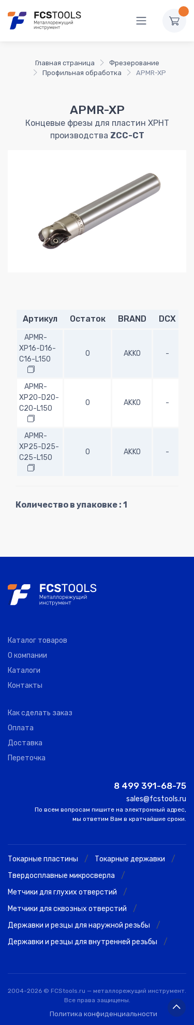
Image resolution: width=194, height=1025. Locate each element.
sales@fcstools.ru (156, 799)
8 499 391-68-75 (150, 786)
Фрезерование (134, 63)
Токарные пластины (43, 859)
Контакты (25, 685)
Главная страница (65, 63)
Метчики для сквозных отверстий (67, 908)
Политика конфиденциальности (103, 1014)
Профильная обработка (82, 73)
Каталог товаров (37, 640)
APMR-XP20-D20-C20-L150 (39, 397)
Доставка (25, 743)
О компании (27, 655)
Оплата (21, 728)
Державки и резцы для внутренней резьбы (82, 941)
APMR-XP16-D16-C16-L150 (37, 348)
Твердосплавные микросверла (61, 875)
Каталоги (24, 670)
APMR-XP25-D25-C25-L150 (39, 446)
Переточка (27, 758)
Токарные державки (130, 859)
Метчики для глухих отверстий (62, 892)
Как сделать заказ (40, 713)
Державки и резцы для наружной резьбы (79, 925)
